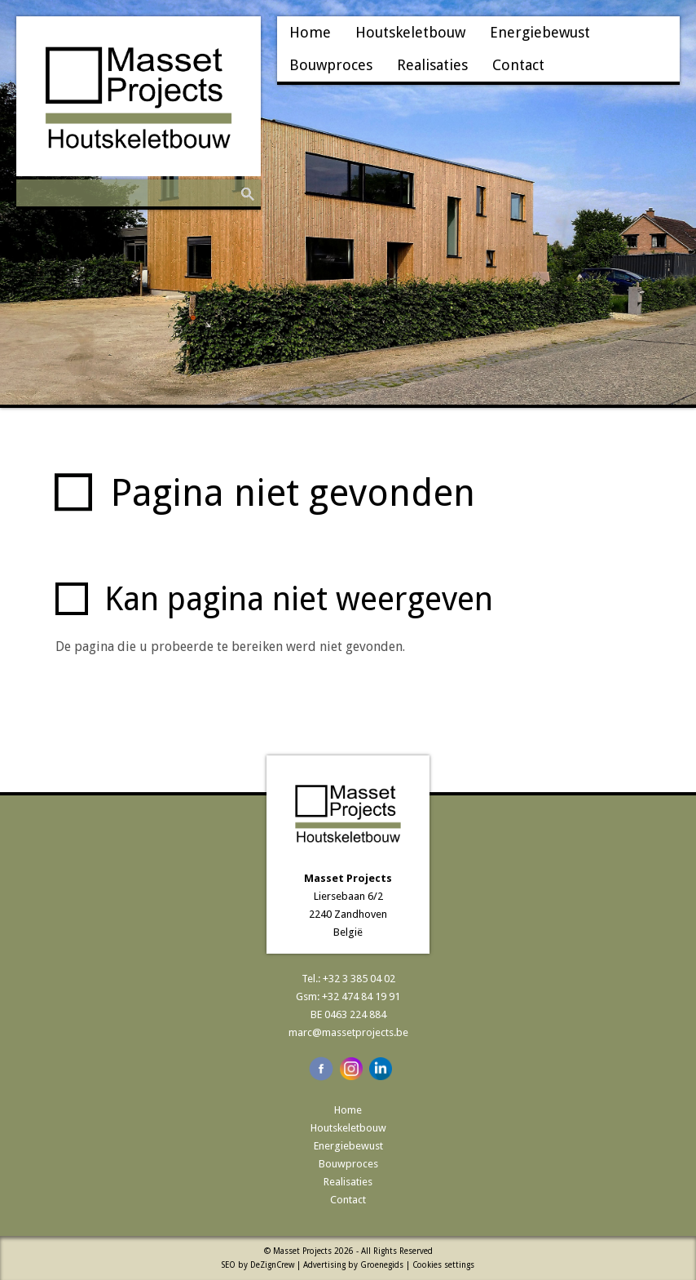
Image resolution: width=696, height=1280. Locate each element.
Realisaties (432, 64)
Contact (518, 64)
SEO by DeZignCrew (258, 1264)
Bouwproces (330, 64)
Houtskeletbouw (410, 32)
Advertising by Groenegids (353, 1264)
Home (310, 32)
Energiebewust (540, 32)
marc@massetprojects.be (348, 1032)
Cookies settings (443, 1264)
